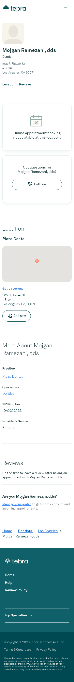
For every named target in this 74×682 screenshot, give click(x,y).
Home (7, 531)
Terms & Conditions (18, 649)
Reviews (25, 84)
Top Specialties (18, 615)
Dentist (8, 393)
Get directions (12, 288)
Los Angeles (48, 531)
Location (8, 84)
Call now (37, 184)
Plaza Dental (12, 376)
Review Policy (16, 590)
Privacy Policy (46, 649)
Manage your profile (16, 504)
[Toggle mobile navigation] (65, 9)
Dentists (25, 531)
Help (8, 582)
